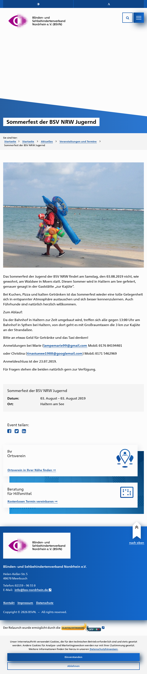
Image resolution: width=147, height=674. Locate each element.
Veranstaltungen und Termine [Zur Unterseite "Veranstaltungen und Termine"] (78, 141)
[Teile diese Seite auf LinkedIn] (24, 430)
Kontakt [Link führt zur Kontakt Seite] (8, 602)
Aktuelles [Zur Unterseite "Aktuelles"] (47, 141)
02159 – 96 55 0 (25, 585)
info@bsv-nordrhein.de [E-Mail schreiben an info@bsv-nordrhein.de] (31, 590)
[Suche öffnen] (127, 18)
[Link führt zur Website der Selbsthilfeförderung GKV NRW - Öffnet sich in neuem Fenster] (83, 627)
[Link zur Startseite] (36, 21)
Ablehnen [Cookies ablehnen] (73, 666)
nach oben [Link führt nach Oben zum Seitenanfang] (136, 542)
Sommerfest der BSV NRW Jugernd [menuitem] (24, 145)
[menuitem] (11, 141)
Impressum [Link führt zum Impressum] (25, 602)
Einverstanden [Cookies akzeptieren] (73, 657)
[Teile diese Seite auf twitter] (17, 430)
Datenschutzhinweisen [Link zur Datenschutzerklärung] (104, 649)
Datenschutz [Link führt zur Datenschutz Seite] (44, 602)
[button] (38, 4)
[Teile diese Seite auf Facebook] (9, 430)
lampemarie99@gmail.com (65, 345)
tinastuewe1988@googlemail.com (54, 353)
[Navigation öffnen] (138, 18)
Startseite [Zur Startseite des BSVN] (10, 141)
